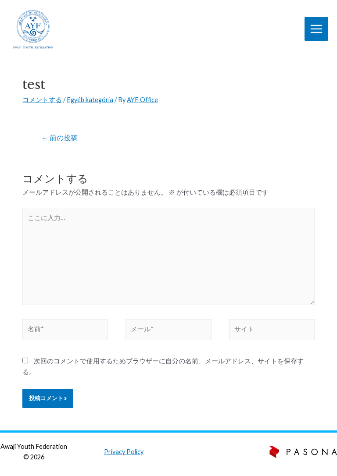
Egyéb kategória (90, 99)
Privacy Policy (123, 451)
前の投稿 (59, 138)
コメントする (42, 99)
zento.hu (229, 457)
